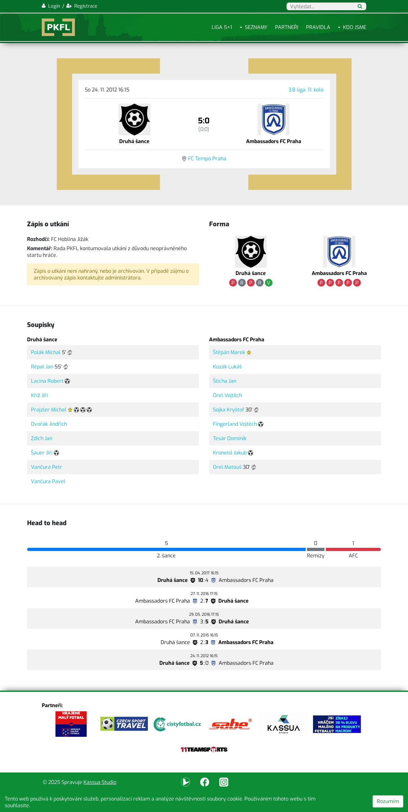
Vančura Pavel (48, 481)
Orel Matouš (227, 467)
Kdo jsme (354, 27)
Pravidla (318, 27)
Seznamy (256, 27)
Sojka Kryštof (228, 409)
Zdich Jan (41, 438)
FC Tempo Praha (207, 158)
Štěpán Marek (229, 352)
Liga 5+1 (222, 27)
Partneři (286, 27)
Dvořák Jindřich (49, 424)
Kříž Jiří (39, 395)
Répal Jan (42, 366)
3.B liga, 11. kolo (306, 89)
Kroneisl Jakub (230, 452)
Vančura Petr (46, 467)
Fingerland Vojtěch (235, 424)
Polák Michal (46, 352)
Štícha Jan (224, 381)
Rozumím (388, 801)
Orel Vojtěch (227, 395)
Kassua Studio (100, 782)
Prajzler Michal (48, 409)
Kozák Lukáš (227, 366)
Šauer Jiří (42, 452)
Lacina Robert (47, 381)
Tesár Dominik (229, 438)
